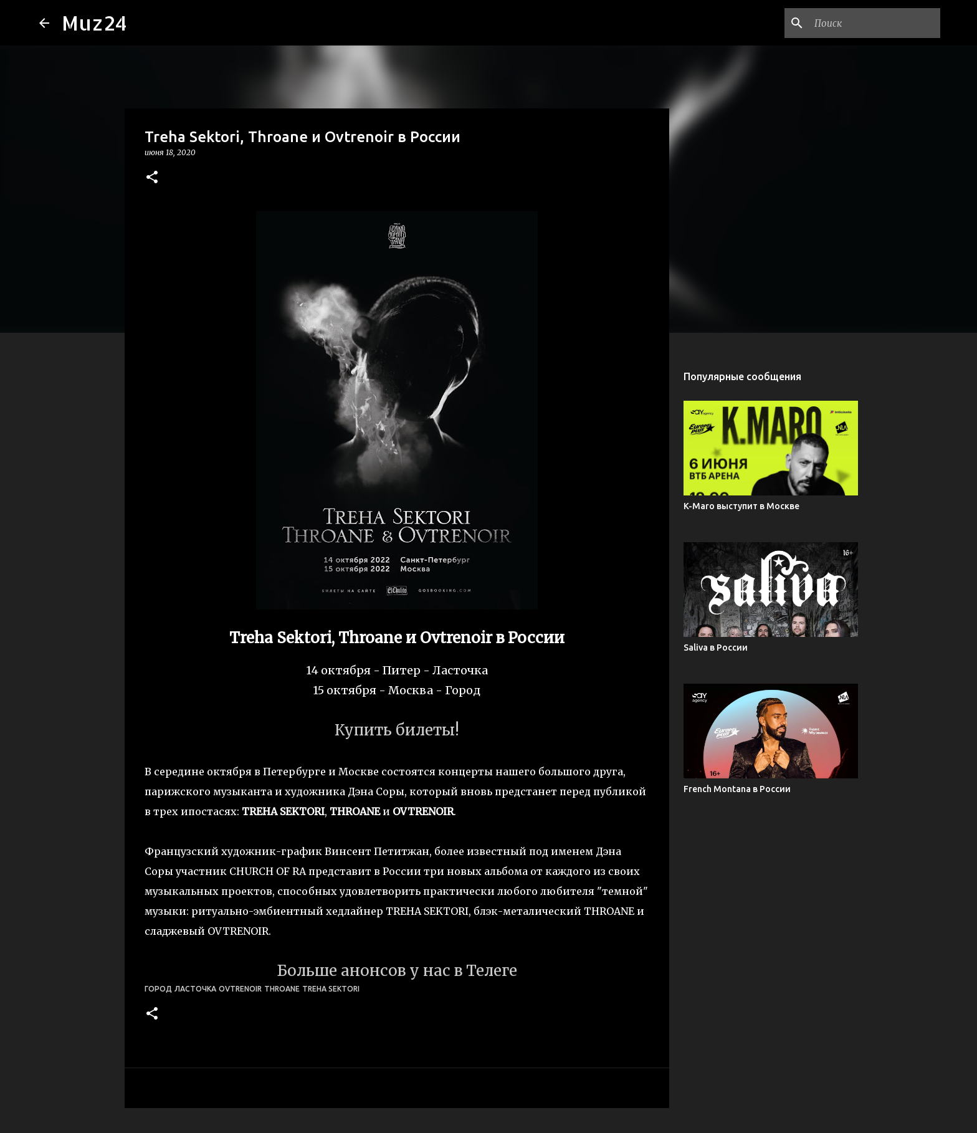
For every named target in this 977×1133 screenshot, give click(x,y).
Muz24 (94, 23)
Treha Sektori (331, 989)
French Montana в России (737, 789)
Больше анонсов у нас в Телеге (397, 970)
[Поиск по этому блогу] (874, 23)
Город (158, 989)
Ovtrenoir (240, 989)
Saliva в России (716, 648)
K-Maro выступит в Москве (741, 506)
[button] (152, 178)
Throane (282, 989)
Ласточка (195, 989)
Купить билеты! (397, 730)
